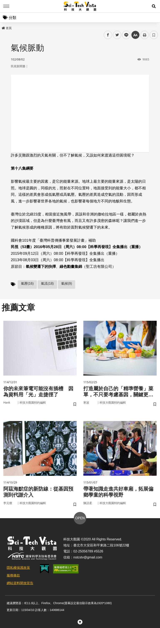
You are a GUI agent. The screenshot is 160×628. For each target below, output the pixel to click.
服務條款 (13, 575)
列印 (144, 35)
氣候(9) (66, 283)
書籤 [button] (154, 35)
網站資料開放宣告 (20, 583)
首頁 (7, 28)
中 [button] (135, 35)
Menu (6, 6)
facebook (108, 35)
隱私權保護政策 (18, 567)
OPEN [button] (80, 518)
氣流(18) (47, 283)
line (125, 35)
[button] (154, 6)
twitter (117, 35)
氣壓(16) (27, 283)
